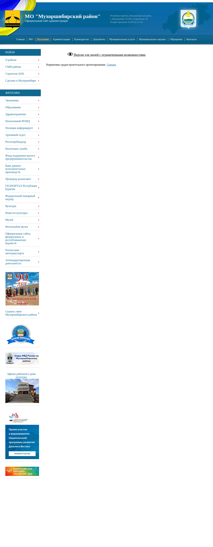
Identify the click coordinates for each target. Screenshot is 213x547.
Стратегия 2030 (14, 73)
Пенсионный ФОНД (17, 121)
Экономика (12, 100)
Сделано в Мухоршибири (20, 80)
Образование (13, 107)
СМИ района (13, 66)
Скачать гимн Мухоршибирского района (21, 313)
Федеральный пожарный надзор (20, 197)
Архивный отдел (15, 134)
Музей (9, 219)
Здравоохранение (15, 114)
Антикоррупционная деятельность (17, 262)
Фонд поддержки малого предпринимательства (20, 157)
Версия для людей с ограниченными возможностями (109, 55)
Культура (10, 206)
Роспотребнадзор (15, 141)
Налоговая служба (16, 148)
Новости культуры (16, 212)
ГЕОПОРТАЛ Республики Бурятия (21, 187)
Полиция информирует (19, 127)
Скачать (111, 64)
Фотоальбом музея (16, 226)
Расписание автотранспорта (14, 252)
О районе (11, 59)
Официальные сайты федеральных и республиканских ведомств (17, 238)
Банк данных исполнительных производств (15, 169)
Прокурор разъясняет (18, 178)
